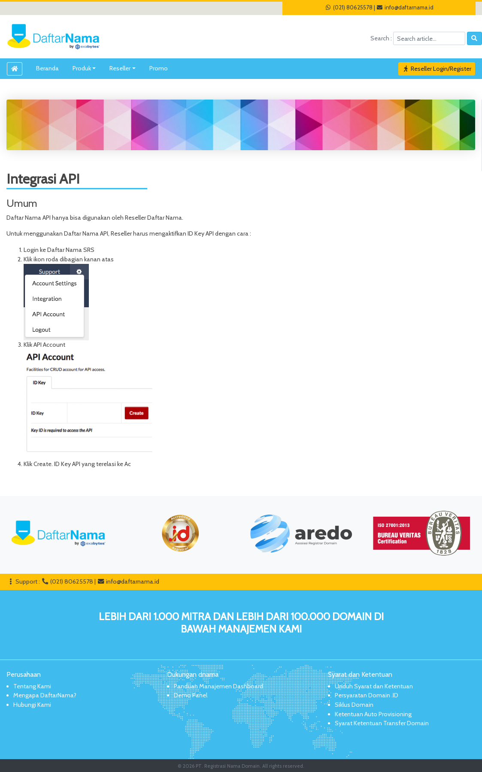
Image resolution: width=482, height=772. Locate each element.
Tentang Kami (32, 686)
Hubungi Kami (32, 704)
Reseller (119, 68)
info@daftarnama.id (404, 7)
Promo (158, 68)
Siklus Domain (354, 704)
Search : (381, 38)
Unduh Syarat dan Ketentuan (374, 686)
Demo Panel (190, 695)
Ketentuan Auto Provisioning (373, 714)
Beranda (47, 68)
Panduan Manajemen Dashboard (218, 686)
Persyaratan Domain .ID (366, 695)
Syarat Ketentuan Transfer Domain (382, 723)
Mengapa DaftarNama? (44, 695)
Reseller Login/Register (437, 69)
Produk (82, 68)
